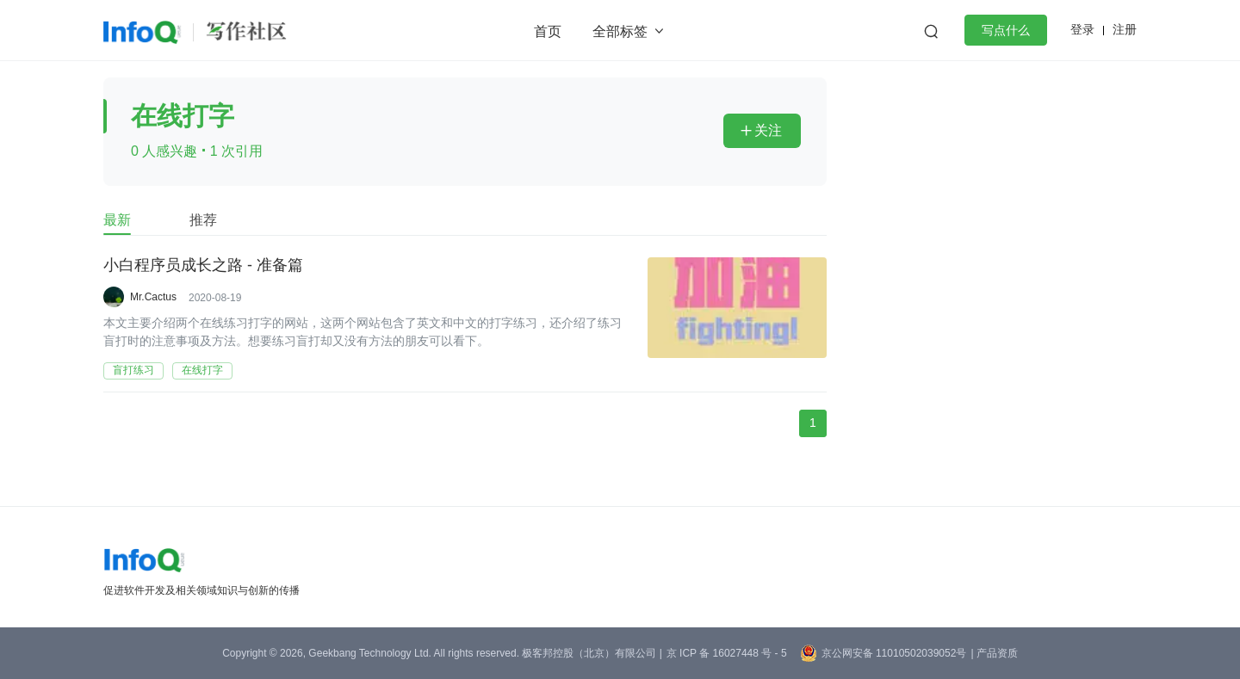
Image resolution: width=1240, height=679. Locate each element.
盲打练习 (133, 370)
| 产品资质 (993, 653)
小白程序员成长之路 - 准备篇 (203, 266)
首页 (547, 31)
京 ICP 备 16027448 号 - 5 (726, 653)
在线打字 (202, 370)
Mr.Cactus (153, 297)
